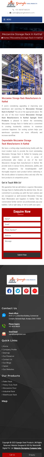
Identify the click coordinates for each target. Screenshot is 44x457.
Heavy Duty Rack (9, 385)
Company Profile (9, 350)
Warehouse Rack (9, 395)
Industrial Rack (8, 391)
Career (5, 366)
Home (5, 38)
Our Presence (8, 356)
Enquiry (32, 455)
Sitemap (6, 353)
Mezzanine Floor (9, 388)
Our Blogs (6, 363)
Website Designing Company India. (28, 448)
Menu (7, 19)
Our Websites (8, 369)
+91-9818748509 (21, 10)
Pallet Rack (7, 381)
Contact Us (7, 359)
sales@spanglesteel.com (22, 13)
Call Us (12, 455)
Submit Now (22, 255)
